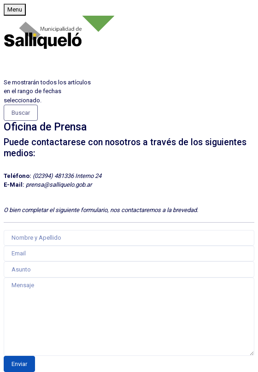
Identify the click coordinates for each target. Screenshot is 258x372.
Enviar (19, 363)
